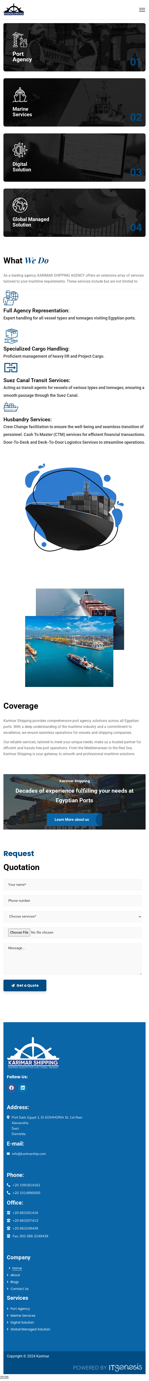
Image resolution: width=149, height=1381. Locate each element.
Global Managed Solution (30, 1329)
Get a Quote (25, 985)
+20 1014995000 (26, 1193)
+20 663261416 (25, 1213)
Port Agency (20, 1308)
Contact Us (20, 1288)
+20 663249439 (25, 1228)
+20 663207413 (25, 1220)
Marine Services (23, 1315)
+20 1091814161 (26, 1185)
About (15, 1275)
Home (17, 1268)
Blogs (15, 1282)
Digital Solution (22, 1322)
